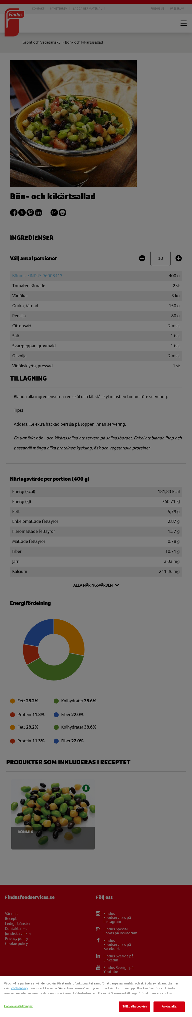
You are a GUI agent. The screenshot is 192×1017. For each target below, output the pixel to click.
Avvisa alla (169, 1006)
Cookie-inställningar (18, 1006)
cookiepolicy (19, 988)
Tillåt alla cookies (134, 1006)
